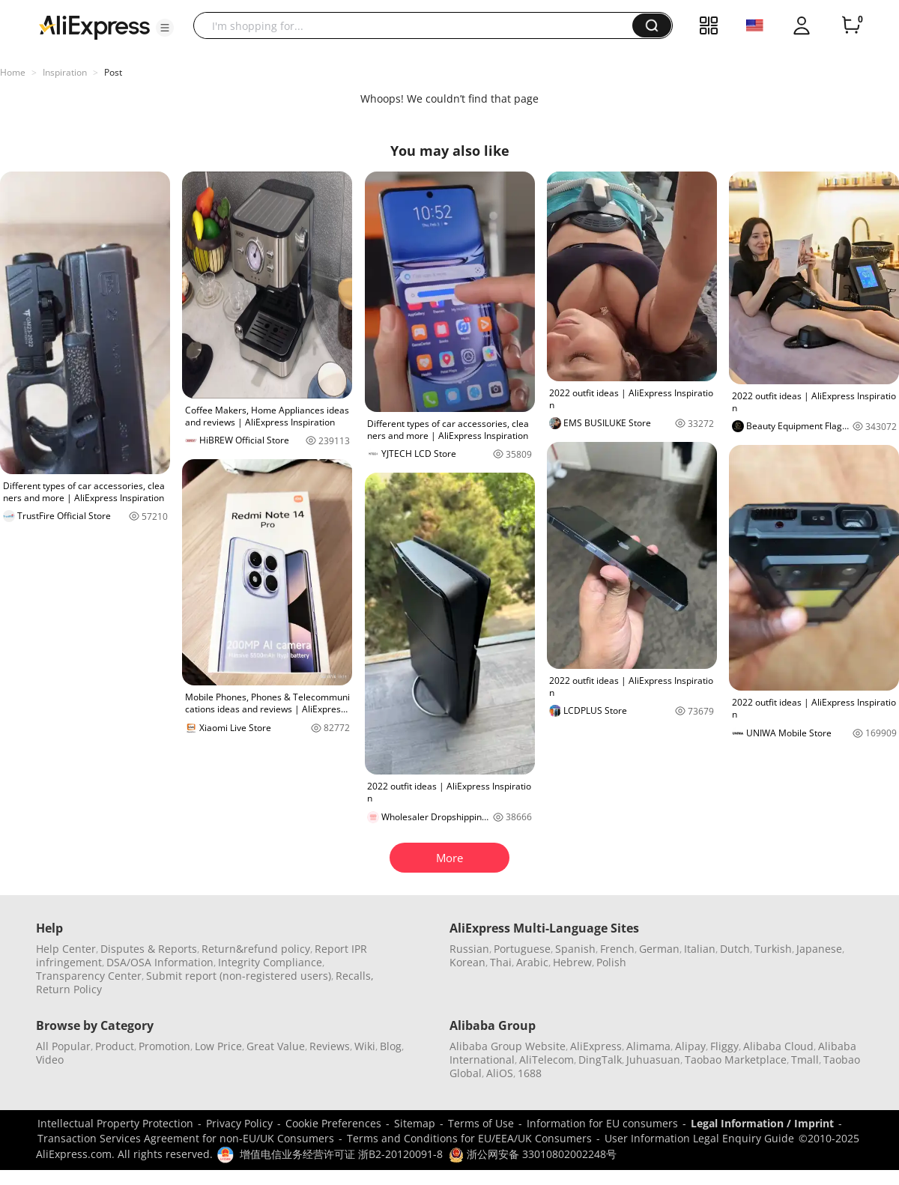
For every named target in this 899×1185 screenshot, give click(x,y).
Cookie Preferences (333, 1123)
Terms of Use (481, 1123)
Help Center (66, 949)
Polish (611, 962)
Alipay (690, 1046)
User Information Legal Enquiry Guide (699, 1138)
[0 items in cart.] (851, 25)
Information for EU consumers (602, 1123)
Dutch (735, 949)
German (659, 949)
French (617, 949)
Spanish (575, 949)
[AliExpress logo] (94, 26)
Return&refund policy (256, 949)
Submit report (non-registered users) (238, 976)
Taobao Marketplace (736, 1059)
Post (113, 72)
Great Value (275, 1046)
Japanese (819, 949)
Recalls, (355, 976)
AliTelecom (546, 1059)
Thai (501, 962)
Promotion (164, 1046)
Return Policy (69, 989)
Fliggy (724, 1046)
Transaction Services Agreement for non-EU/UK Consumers (185, 1138)
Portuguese (522, 949)
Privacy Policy (239, 1123)
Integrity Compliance (270, 962)
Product (114, 1046)
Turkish (773, 949)
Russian (469, 949)
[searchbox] (418, 25)
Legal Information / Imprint (762, 1123)
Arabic (532, 962)
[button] (165, 28)
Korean (467, 962)
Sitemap (414, 1123)
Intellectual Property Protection (115, 1123)
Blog (391, 1046)
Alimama (648, 1046)
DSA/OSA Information (160, 962)
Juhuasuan (653, 1059)
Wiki (364, 1046)
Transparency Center (89, 976)
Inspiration (65, 72)
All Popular (63, 1046)
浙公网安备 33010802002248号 (533, 1154)
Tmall (805, 1059)
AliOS (499, 1073)
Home (12, 72)
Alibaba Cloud (778, 1046)
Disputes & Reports (148, 949)
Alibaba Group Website (508, 1046)
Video (50, 1059)
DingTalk (600, 1059)
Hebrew (572, 962)
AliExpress (596, 1046)
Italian (699, 949)
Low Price (218, 1046)
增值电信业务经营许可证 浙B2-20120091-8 (341, 1154)
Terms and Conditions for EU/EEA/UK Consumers (469, 1138)
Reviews (329, 1046)
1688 (530, 1073)
